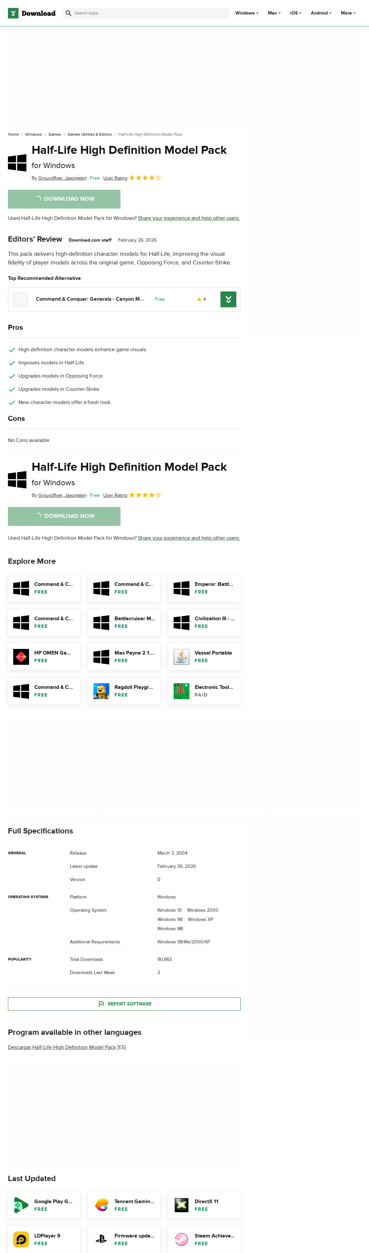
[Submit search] (68, 13)
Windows (245, 13)
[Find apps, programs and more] (146, 13)
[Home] (13, 134)
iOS (294, 13)
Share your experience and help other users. (189, 218)
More (349, 13)
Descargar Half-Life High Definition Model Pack (62, 1047)
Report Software (124, 1004)
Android (319, 13)
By (59, 178)
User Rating (132, 177)
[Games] (55, 134)
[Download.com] (31, 13)
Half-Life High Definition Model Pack (129, 156)
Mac (272, 13)
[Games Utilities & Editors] (90, 134)
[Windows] (33, 134)
